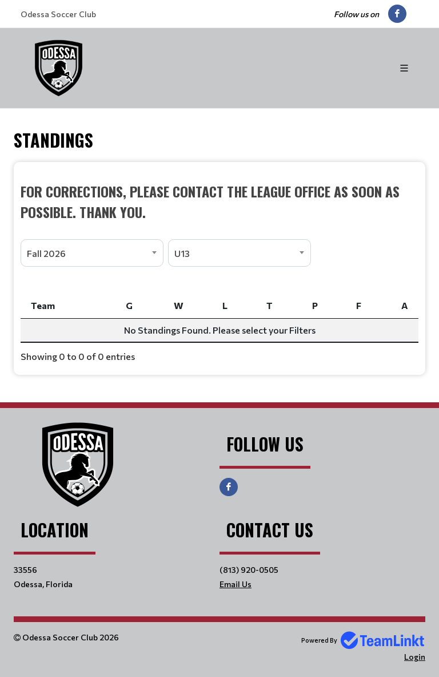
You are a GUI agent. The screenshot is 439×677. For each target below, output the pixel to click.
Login (414, 657)
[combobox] (92, 253)
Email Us (236, 584)
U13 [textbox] (182, 253)
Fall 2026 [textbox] (46, 253)
